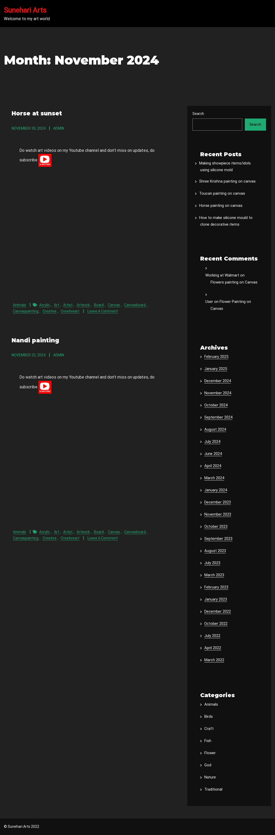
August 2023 (215, 550)
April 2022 (212, 647)
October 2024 (216, 405)
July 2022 (212, 635)
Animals (19, 305)
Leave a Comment (102, 311)
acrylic (44, 305)
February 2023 (216, 587)
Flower (210, 753)
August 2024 (215, 429)
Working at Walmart (222, 275)
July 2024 (212, 441)
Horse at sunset (36, 113)
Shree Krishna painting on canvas (227, 181)
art (56, 305)
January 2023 (215, 599)
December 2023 (217, 502)
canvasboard (135, 305)
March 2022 (214, 660)
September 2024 (218, 417)
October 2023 (216, 526)
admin (58, 128)
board (99, 305)
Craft (209, 728)
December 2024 (217, 381)
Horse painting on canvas (220, 205)
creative (49, 311)
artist (67, 305)
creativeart (70, 311)
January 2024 (215, 490)
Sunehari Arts (25, 10)
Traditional (213, 789)
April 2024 (212, 465)
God (207, 765)
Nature (210, 777)
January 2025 (215, 368)
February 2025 (216, 356)
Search (198, 114)
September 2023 (218, 538)
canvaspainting (25, 311)
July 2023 (212, 563)
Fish (207, 740)
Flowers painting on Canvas (234, 282)
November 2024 (217, 393)
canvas (114, 305)
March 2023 (214, 575)
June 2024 (213, 453)
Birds (208, 716)
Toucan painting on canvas (222, 193)
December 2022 (217, 611)
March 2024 (214, 478)
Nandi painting (35, 339)
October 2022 (216, 623)
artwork (83, 305)
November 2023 (217, 514)
